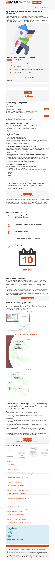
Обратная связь (34, 558)
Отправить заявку (27, 546)
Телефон (9, 86)
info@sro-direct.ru (45, 7)
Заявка (46, 109)
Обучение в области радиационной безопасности (18, 490)
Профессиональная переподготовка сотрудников (18, 517)
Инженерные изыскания (12, 469)
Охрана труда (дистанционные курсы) (15, 485)
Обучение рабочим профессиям (14, 482)
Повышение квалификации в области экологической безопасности (22, 474)
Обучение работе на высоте (13, 506)
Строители (9, 461)
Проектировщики (11, 464)
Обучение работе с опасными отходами (16, 519)
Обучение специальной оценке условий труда (18, 509)
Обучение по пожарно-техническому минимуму (18, 495)
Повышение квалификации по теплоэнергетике (18, 498)
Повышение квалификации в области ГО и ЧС (17, 477)
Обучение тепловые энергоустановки (16, 514)
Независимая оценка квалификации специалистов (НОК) (20, 522)
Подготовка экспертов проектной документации (18, 501)
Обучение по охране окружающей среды (16, 493)
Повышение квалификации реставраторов (17, 467)
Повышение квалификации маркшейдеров (17, 480)
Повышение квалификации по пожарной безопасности (20, 472)
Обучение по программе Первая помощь (16, 503)
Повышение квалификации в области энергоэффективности (21, 488)
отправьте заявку (23, 217)
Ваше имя (9, 80)
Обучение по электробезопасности (15, 511)
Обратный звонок (36, 2)
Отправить (28, 92)
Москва (37, 7)
